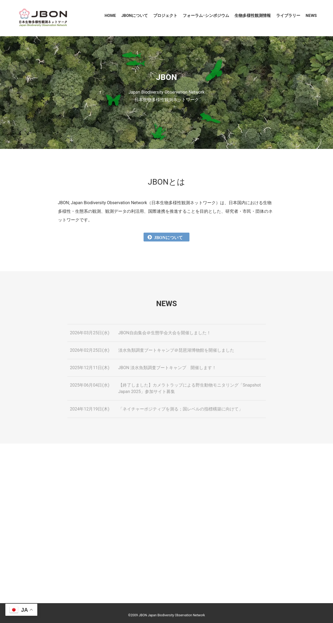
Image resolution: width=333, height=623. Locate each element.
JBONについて (134, 15)
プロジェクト (165, 15)
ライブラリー (288, 15)
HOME (110, 15)
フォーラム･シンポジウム (206, 15)
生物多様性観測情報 (253, 15)
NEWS (311, 15)
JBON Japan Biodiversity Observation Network (172, 615)
